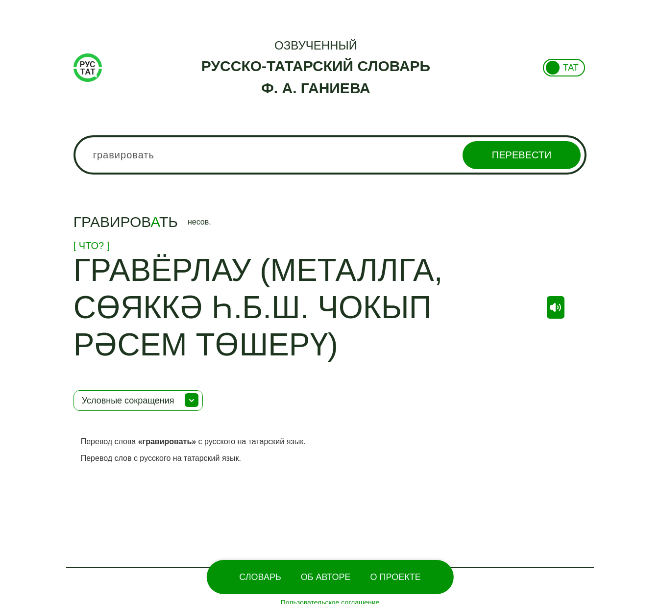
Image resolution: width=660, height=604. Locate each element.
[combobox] (330, 155)
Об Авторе (326, 577)
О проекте (395, 577)
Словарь (260, 577)
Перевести (521, 155)
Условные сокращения (128, 400)
